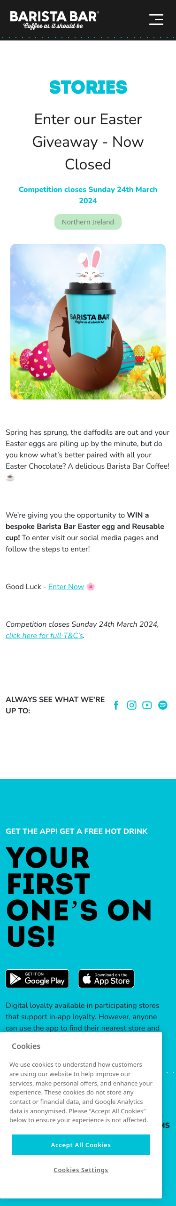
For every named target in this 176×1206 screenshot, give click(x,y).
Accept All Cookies (81, 1145)
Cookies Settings (81, 1170)
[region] (81, 1115)
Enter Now (66, 587)
